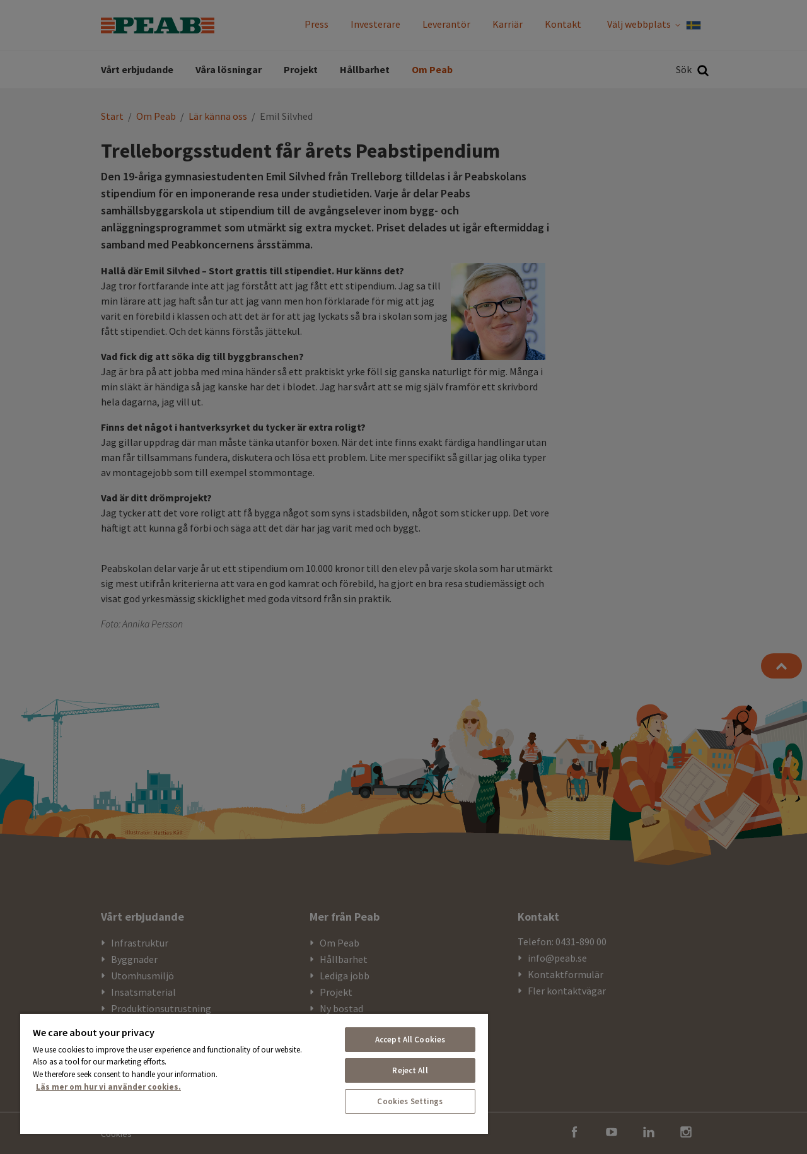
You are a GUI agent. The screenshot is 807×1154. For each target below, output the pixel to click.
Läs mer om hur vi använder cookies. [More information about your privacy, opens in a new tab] (108, 1086)
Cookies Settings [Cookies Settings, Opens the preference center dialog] (410, 1101)
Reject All (409, 1070)
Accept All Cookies (410, 1039)
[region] (254, 1073)
